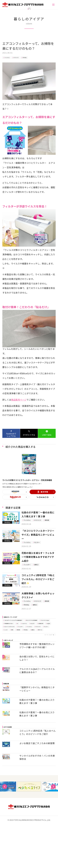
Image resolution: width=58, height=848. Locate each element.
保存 (12, 637)
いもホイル (24, 631)
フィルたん (7, 57)
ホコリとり (16, 57)
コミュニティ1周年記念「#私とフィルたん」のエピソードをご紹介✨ (38, 585)
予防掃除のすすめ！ (8, 631)
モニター (40, 547)
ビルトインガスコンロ (9, 634)
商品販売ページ (18, 399)
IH (17, 631)
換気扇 (26, 524)
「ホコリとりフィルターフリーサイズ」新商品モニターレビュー (38, 539)
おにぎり (32, 631)
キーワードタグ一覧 (49, 642)
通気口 (39, 570)
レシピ (5, 637)
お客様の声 (40, 631)
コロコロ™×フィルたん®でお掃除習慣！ (13, 628)
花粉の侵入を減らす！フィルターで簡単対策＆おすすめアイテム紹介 (38, 562)
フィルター (28, 570)
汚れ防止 (25, 57)
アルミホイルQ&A (45, 628)
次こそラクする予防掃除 (31, 628)
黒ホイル (40, 637)
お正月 (48, 631)
